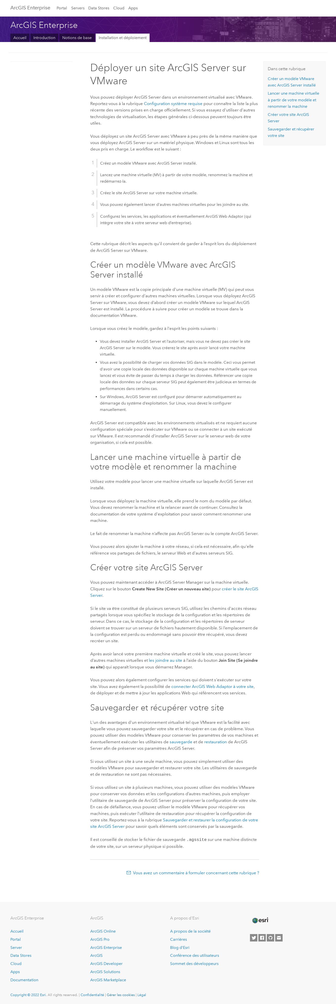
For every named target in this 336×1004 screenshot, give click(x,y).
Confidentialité (92, 994)
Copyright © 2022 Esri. (28, 994)
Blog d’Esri (179, 947)
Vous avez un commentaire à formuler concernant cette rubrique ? (196, 872)
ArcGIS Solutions (105, 971)
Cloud (118, 8)
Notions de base (77, 37)
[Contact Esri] (279, 937)
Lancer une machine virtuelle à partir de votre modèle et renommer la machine (293, 100)
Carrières (178, 939)
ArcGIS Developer (106, 963)
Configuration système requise (173, 103)
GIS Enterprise (30, 8)
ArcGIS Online (103, 930)
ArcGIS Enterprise (106, 947)
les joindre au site (165, 660)
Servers (78, 8)
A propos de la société (190, 930)
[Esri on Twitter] (253, 937)
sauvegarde (181, 741)
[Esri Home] (260, 920)
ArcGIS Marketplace (108, 979)
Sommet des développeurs (194, 963)
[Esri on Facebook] (262, 937)
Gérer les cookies (121, 994)
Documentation (24, 979)
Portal (62, 8)
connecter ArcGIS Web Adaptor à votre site (212, 686)
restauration (215, 741)
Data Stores (98, 8)
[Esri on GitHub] (270, 937)
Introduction (44, 37)
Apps (133, 8)
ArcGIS (96, 955)
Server (16, 947)
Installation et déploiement (123, 37)
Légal (141, 994)
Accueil (19, 37)
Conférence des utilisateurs (194, 955)
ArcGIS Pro (100, 939)
